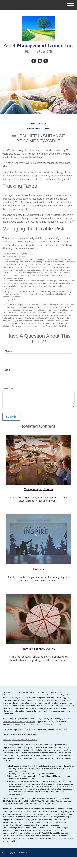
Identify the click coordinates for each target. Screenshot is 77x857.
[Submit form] (11, 417)
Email (8, 369)
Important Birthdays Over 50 (38, 648)
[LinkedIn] (39, 60)
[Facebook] (45, 60)
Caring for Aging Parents (38, 489)
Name (8, 350)
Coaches (38, 569)
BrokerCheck (61, 729)
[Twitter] (33, 60)
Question (7, 388)
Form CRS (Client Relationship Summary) (20, 739)
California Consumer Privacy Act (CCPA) (19, 721)
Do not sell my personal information (45, 724)
